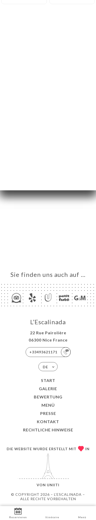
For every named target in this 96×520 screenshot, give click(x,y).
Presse (48, 413)
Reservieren (18, 513)
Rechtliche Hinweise (48, 429)
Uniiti (53, 485)
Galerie (48, 388)
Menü (48, 405)
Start (48, 380)
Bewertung (48, 396)
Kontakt (48, 421)
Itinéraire (52, 513)
